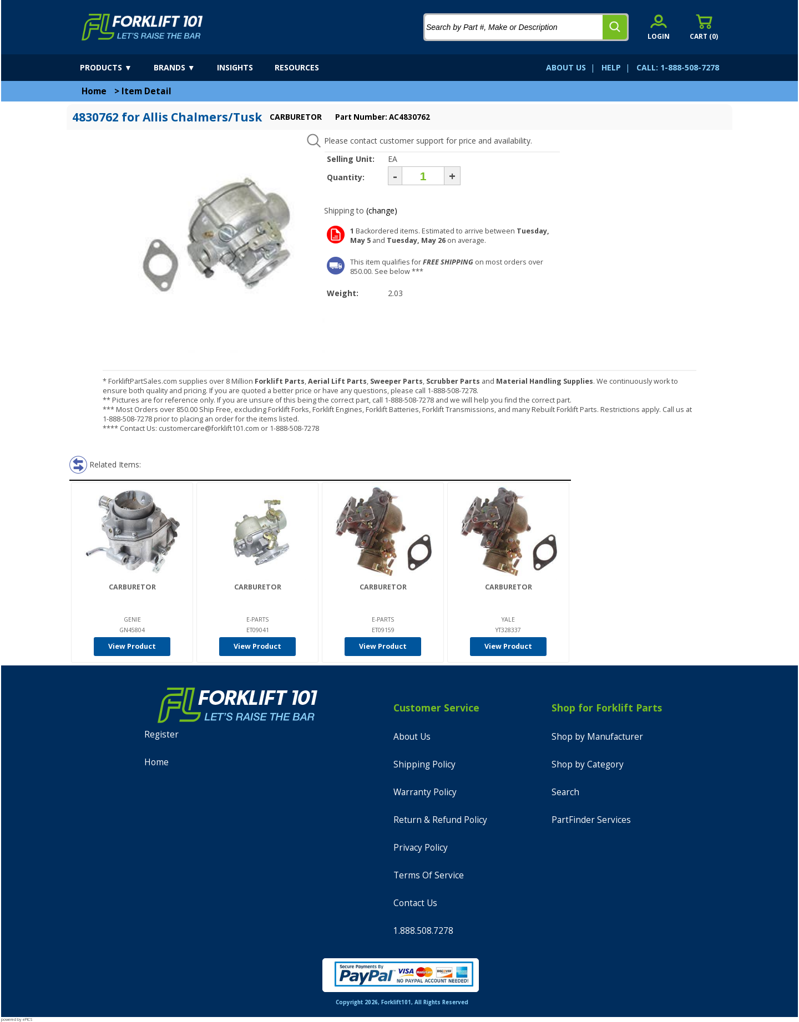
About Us (412, 737)
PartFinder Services (591, 820)
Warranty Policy (425, 792)
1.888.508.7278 (423, 931)
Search (565, 792)
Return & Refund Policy (440, 820)
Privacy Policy (420, 847)
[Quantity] (423, 175)
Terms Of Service (428, 875)
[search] (615, 27)
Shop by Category (588, 764)
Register (161, 734)
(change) (381, 210)
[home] (142, 27)
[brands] (184, 67)
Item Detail (146, 91)
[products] (115, 67)
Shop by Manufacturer (597, 737)
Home (94, 91)
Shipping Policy (424, 764)
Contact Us (415, 903)
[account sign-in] (658, 26)
